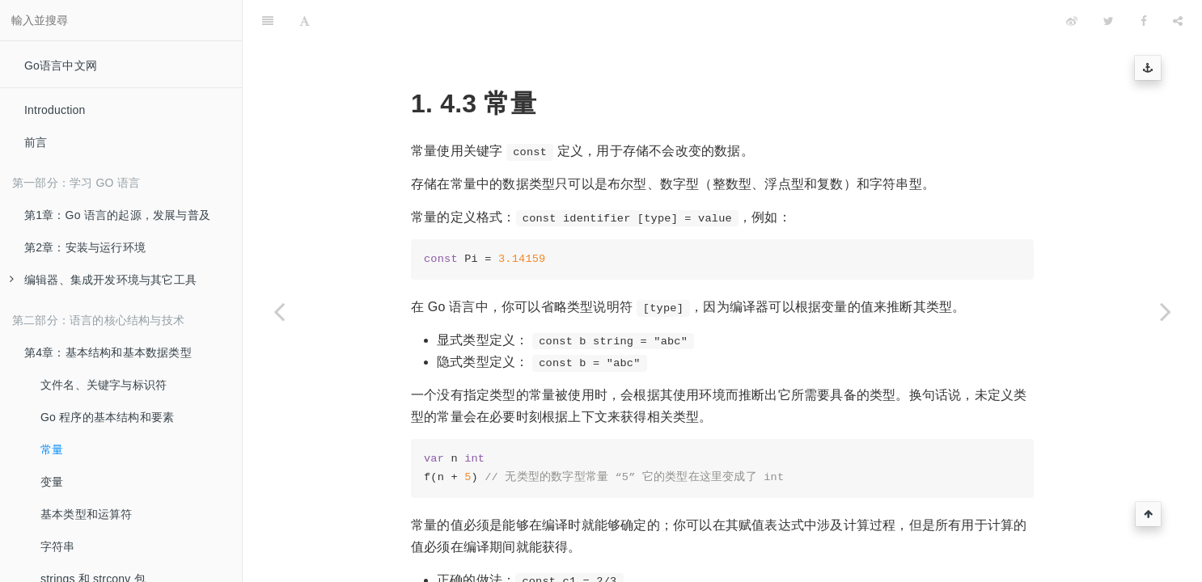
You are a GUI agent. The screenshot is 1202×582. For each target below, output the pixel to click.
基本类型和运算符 (86, 514)
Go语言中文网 (60, 65)
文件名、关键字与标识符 (103, 384)
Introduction (55, 109)
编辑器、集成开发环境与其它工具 (103, 279)
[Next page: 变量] (1165, 311)
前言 (35, 142)
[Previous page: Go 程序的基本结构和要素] (279, 311)
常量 (51, 449)
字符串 (57, 546)
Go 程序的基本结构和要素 (107, 417)
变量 (51, 481)
